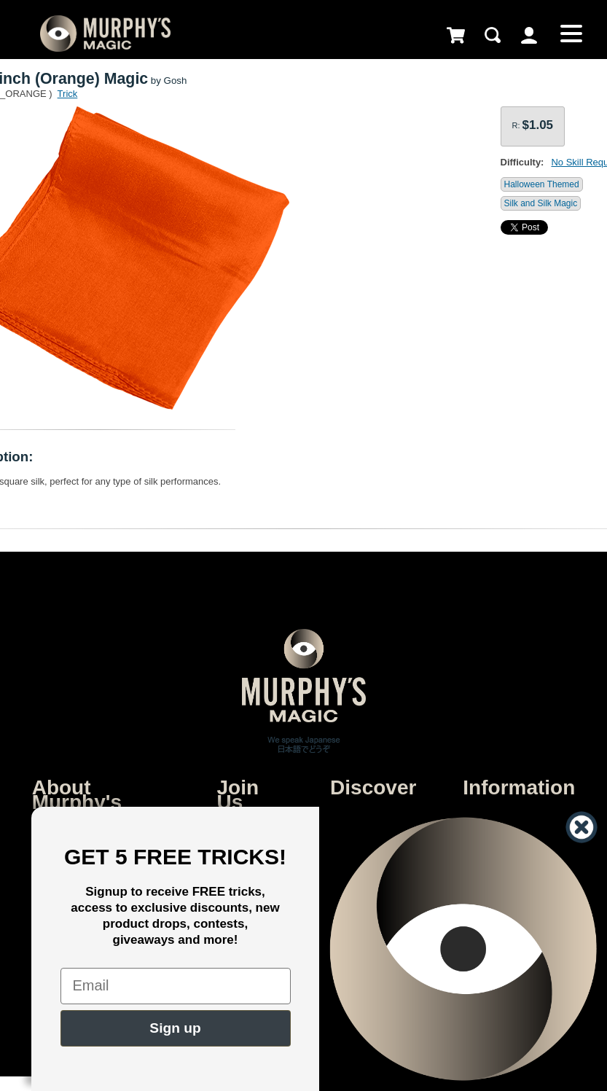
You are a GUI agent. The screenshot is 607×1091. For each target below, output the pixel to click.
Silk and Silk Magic (541, 203)
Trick (68, 93)
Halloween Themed (541, 184)
